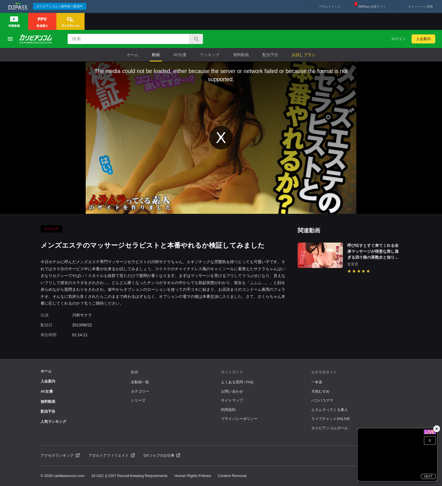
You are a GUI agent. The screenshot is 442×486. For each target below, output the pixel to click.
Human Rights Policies (192, 476)
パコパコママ (322, 400)
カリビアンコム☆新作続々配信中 (59, 6)
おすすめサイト (324, 372)
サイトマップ (232, 400)
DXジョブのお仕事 (162, 455)
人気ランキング (53, 421)
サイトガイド (232, 372)
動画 (156, 54)
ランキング (210, 54)
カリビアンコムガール (329, 428)
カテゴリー (140, 391)
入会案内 (423, 39)
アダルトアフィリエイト (112, 455)
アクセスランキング (60, 455)
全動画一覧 (140, 382)
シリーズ (138, 400)
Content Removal (232, 476)
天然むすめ (320, 391)
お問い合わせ (232, 391)
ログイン (398, 39)
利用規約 (228, 410)
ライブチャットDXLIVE (330, 419)
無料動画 (241, 54)
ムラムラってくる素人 (329, 410)
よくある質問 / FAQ (237, 382)
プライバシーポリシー (239, 419)
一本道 (316, 382)
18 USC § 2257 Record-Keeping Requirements (129, 476)
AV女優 (179, 54)
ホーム (132, 54)
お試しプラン (303, 54)
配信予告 (270, 54)
